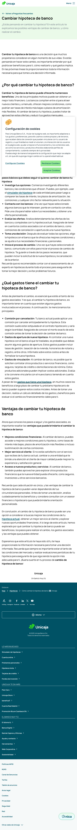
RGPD (4, 769)
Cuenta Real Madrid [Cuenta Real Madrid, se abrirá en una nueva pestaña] (10, 706)
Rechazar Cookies (51, 163)
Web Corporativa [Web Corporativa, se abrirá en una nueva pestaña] (8, 749)
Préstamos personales (11, 663)
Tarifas (4, 780)
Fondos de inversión (10, 679)
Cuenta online (7, 657)
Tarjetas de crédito (9, 673)
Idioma (38, 615)
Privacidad (6, 801)
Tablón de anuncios (9, 785)
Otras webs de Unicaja (12, 824)
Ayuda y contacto (9, 738)
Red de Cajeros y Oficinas (12, 733)
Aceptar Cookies (51, 170)
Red (3, 811)
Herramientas (7, 744)
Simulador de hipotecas (11, 652)
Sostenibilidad (8, 755)
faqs (3, 591)
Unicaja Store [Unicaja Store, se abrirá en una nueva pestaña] (7, 695)
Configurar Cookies (15, 163)
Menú (70, 3)
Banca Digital (7, 728)
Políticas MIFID (7, 764)
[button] (17, 13)
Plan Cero (6, 690)
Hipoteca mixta (8, 668)
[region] (38, 146)
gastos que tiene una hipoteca (34, 381)
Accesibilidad (7, 817)
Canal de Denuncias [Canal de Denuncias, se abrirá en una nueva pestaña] (9, 775)
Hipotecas (13, 591)
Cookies (5, 796)
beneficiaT (6, 701)
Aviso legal (6, 790)
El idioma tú (6, 722)
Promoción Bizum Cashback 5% (14, 711)
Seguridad (6, 806)
